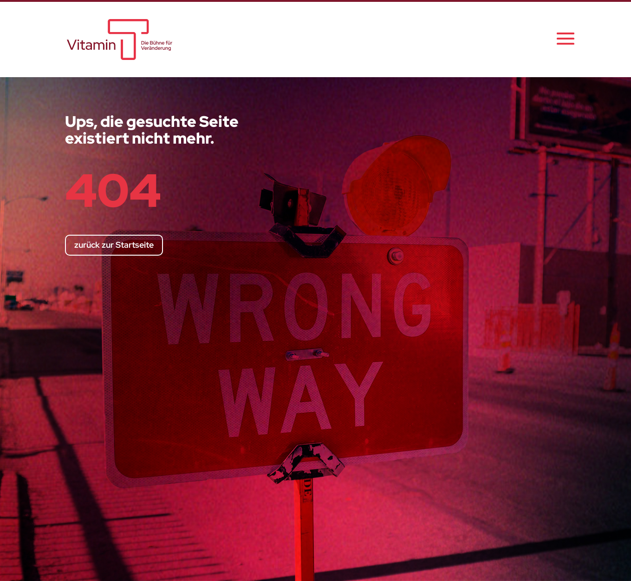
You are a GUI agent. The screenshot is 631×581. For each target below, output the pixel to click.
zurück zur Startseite (114, 244)
